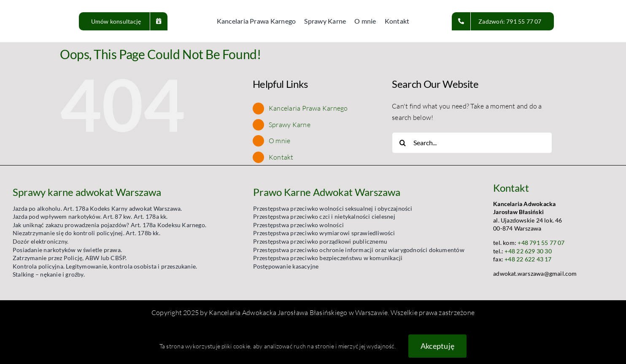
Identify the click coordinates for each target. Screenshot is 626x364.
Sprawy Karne (289, 124)
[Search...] (472, 142)
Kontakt (281, 157)
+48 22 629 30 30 (528, 251)
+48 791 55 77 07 (541, 242)
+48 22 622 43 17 (528, 259)
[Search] (402, 142)
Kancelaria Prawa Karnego (308, 108)
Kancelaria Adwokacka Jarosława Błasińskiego (278, 312)
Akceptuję (437, 345)
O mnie (279, 140)
